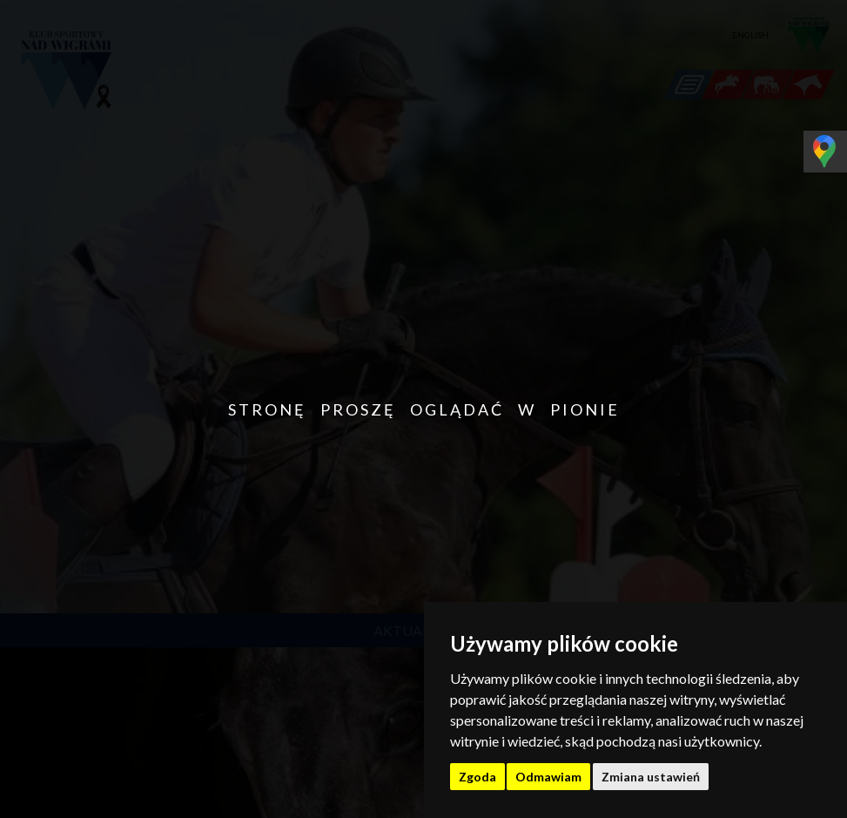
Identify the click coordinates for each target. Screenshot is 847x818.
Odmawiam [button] (548, 776)
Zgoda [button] (477, 776)
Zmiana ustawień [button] (651, 776)
